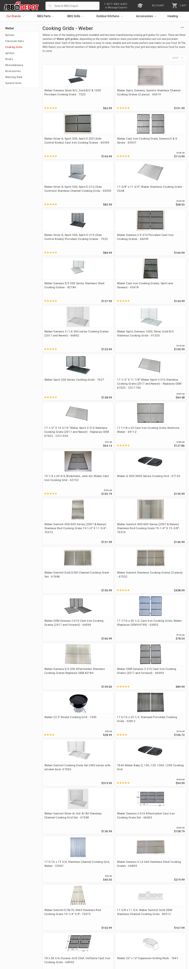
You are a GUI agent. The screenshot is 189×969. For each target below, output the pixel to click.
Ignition (9, 53)
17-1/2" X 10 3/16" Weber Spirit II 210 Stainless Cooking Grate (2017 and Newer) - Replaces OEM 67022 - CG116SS (130, 263)
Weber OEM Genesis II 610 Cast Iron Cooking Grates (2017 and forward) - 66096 (132, 379)
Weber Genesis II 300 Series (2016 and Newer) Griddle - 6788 (168, 593)
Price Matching (14, 916)
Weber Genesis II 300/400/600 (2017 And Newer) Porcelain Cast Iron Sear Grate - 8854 (58, 762)
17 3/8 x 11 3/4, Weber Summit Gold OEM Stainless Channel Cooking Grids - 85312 (167, 542)
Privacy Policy (73, 940)
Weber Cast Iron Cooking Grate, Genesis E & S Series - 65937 (168, 96)
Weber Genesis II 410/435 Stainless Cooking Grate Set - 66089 (94, 705)
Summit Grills (13, 83)
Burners (10, 35)
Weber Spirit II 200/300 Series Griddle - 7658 (128, 593)
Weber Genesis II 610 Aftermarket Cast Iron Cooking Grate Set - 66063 (168, 489)
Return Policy (73, 921)
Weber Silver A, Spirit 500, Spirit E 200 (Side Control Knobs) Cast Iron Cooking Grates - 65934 (132, 98)
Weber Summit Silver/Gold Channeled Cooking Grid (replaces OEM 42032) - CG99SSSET (59, 707)
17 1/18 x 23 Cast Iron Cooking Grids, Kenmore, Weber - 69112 (167, 257)
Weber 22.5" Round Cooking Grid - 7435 (131, 430)
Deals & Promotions (17, 926)
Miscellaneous (14, 65)
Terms (68, 945)
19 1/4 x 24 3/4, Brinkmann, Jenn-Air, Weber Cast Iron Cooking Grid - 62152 (58, 320)
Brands (16, 16)
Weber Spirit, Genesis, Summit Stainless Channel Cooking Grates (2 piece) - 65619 (95, 98)
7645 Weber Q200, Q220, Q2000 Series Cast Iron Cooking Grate (167, 705)
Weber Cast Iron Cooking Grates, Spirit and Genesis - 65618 (95, 204)
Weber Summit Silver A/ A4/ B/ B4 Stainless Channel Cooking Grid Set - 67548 (132, 489)
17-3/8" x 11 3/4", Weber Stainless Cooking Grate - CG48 (95, 149)
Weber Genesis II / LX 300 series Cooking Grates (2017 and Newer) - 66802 (132, 206)
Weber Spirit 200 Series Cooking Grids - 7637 (59, 255)
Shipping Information (78, 926)
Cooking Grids (13, 47)
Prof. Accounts (14, 940)
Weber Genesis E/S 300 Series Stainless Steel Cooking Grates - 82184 (58, 206)
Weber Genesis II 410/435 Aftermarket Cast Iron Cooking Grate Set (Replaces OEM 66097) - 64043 (95, 648)
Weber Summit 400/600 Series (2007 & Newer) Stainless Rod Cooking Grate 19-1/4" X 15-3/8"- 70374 (169, 324)
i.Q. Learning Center (17, 921)
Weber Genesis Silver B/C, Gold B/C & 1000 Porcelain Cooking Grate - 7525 (58, 96)
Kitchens (110, 16)
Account (70, 916)
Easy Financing (14, 931)
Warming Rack (13, 77)
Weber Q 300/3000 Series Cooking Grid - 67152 (95, 318)
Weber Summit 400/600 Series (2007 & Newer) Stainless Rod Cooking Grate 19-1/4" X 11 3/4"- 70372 (132, 324)
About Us (10, 911)
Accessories (147, 16)
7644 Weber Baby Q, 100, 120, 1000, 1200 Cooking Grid (95, 487)
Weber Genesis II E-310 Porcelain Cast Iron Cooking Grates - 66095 (168, 151)
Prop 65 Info (72, 935)
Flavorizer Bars (14, 41)
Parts (46, 16)
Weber (9, 28)
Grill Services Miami (77, 931)
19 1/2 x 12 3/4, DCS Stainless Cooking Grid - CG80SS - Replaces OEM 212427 (58, 648)
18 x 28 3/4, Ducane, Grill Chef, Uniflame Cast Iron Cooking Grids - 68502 (57, 595)
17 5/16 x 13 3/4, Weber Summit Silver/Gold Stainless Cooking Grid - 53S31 (132, 705)
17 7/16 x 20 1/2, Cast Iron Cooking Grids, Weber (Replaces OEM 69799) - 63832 (166, 381)
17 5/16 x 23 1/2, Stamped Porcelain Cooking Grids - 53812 (166, 434)
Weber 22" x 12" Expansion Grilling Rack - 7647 (92, 593)
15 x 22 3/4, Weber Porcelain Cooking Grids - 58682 (130, 644)
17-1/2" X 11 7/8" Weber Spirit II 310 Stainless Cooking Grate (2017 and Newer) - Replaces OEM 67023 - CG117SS (93, 263)
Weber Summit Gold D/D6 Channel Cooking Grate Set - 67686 (59, 377)
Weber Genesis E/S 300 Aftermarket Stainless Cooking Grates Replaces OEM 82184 (58, 436)
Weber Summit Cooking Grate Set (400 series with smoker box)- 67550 (57, 489)
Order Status (72, 911)
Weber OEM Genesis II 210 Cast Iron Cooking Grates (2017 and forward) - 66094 (95, 434)
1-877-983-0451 (137, 922)
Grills (76, 16)
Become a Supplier (16, 935)
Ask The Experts (171, 887)
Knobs (9, 59)
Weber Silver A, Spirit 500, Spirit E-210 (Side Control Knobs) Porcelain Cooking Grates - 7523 (132, 153)
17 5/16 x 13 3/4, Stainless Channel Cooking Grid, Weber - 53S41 (58, 540)
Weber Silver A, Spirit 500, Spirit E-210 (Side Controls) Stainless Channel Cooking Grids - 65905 (59, 153)
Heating (175, 16)
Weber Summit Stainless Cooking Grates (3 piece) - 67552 (93, 379)
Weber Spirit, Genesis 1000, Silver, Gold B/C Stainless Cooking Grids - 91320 (168, 206)
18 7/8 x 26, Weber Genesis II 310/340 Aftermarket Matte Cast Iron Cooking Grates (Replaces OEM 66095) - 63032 (169, 650)
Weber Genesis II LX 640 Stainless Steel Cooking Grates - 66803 (94, 540)
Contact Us (11, 945)
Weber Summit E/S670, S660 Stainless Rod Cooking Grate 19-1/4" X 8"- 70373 (132, 542)
